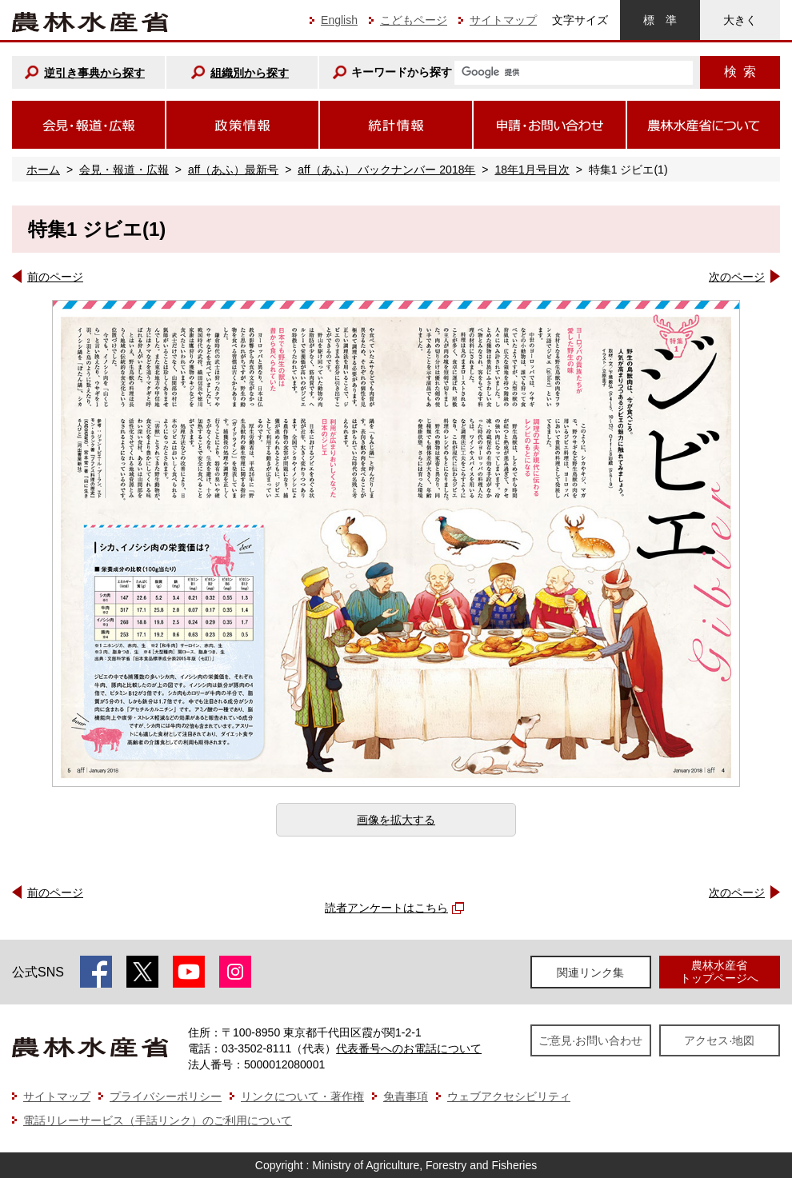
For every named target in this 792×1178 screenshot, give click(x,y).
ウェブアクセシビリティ (508, 1096)
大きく (740, 20)
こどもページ (413, 20)
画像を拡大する (396, 819)
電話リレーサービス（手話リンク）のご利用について (157, 1120)
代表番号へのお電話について (409, 1048)
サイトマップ (503, 20)
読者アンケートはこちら (386, 907)
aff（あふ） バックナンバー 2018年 (386, 169)
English (339, 20)
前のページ (55, 276)
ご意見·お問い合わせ (590, 1040)
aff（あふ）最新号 (233, 169)
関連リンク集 (590, 972)
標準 (660, 20)
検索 (740, 71)
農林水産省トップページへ (719, 971)
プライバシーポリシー (166, 1096)
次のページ (737, 276)
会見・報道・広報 (124, 169)
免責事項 (405, 1096)
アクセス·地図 (719, 1040)
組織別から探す (249, 72)
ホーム (43, 169)
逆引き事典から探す (94, 72)
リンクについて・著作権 (302, 1096)
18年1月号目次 (531, 169)
